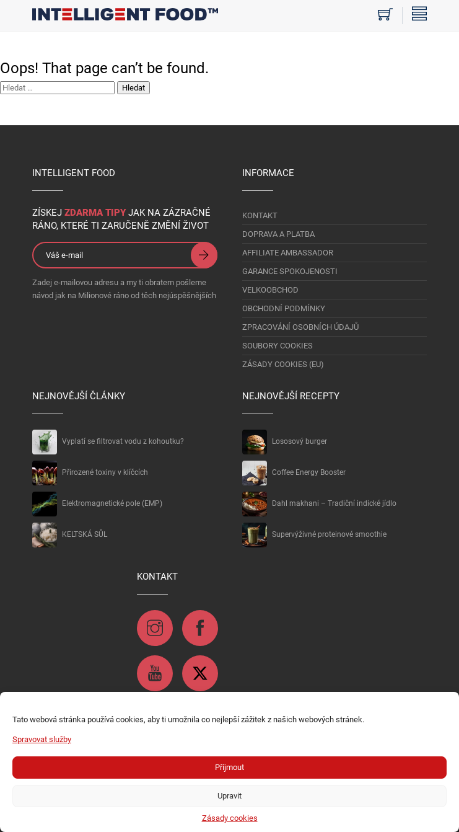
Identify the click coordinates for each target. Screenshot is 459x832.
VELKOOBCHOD (270, 289)
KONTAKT (260, 215)
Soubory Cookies (277, 345)
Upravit (229, 795)
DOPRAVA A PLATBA (278, 234)
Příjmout (229, 767)
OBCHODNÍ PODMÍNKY (283, 308)
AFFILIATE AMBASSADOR (287, 252)
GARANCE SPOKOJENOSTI (290, 271)
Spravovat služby (41, 739)
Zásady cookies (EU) (283, 364)
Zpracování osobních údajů (300, 327)
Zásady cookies (230, 818)
